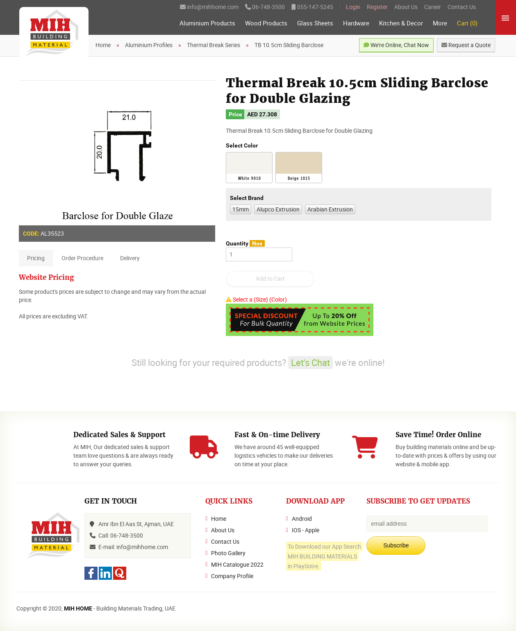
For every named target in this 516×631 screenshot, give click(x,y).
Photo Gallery (228, 553)
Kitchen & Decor (401, 23)
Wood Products (266, 23)
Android (302, 518)
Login (353, 7)
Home (218, 518)
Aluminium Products (207, 23)
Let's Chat (310, 362)
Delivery (130, 258)
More (440, 23)
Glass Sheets (315, 23)
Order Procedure (82, 258)
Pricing (36, 258)
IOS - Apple (305, 530)
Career (432, 7)
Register (377, 7)
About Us (406, 7)
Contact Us (462, 7)
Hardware (356, 23)
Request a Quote (466, 45)
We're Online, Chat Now (396, 45)
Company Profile (232, 576)
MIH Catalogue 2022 (237, 564)
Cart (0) (467, 23)
